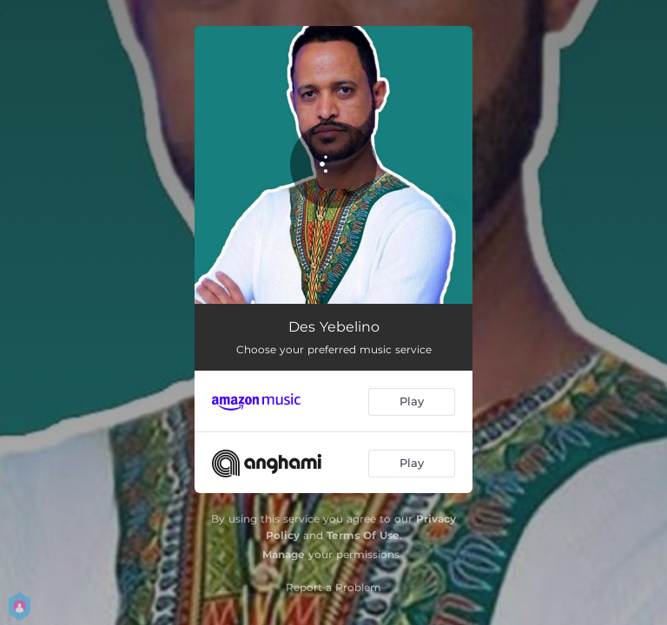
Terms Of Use (363, 535)
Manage (283, 554)
